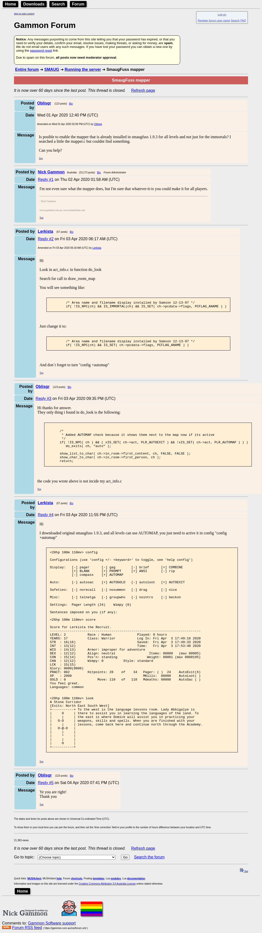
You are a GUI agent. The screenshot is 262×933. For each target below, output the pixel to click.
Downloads (33, 4)
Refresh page (143, 90)
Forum (78, 4)
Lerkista (96, 247)
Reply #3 (43, 401)
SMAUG (51, 69)
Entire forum (27, 69)
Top (41, 158)
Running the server (83, 69)
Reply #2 (45, 239)
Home (10, 4)
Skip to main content (24, 13)
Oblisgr (98, 124)
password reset (41, 50)
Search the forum (149, 907)
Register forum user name (214, 20)
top (244, 921)
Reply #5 (45, 833)
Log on (222, 14)
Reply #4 (45, 525)
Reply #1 (45, 179)
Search (58, 4)
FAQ (243, 20)
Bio (71, 103)
